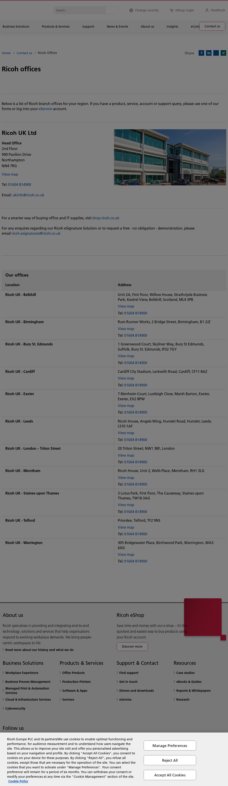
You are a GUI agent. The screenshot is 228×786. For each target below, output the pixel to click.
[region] (114, 759)
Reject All (170, 760)
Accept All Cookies (169, 775)
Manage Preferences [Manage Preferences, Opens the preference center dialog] (170, 745)
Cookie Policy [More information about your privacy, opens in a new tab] (18, 781)
